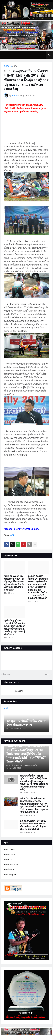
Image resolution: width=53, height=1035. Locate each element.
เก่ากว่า (47, 674)
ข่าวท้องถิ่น (9, 869)
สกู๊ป (15, 66)
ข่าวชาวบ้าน (9, 854)
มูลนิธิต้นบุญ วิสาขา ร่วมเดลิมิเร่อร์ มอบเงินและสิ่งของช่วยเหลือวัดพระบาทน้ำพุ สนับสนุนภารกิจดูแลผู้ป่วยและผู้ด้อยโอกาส (14, 627)
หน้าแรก (8, 66)
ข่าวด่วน (8, 859)
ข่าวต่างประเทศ (11, 864)
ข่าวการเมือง (9, 849)
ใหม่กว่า (6, 674)
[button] (49, 55)
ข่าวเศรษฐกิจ (10, 874)
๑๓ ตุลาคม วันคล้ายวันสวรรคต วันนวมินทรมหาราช (26, 722)
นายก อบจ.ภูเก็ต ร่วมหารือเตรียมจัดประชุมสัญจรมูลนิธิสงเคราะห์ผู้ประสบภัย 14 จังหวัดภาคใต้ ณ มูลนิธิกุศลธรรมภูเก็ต (14, 583)
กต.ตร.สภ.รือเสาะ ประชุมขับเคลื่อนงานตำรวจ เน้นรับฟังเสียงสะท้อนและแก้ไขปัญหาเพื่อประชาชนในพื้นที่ (33, 825)
